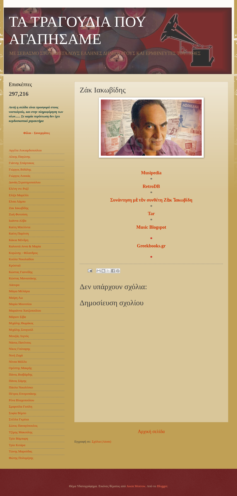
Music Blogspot (151, 227)
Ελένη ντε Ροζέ (19, 188)
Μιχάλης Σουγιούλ (21, 330)
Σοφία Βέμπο (17, 413)
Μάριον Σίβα (17, 317)
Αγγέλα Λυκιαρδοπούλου (25, 150)
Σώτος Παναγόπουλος (23, 425)
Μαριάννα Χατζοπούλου (25, 310)
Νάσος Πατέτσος (20, 342)
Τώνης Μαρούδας (20, 451)
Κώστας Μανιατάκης (22, 278)
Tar (151, 213)
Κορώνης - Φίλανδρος (23, 253)
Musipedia (151, 172)
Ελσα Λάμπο (17, 201)
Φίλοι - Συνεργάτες (36, 133)
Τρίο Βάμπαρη (18, 438)
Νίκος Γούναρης (19, 349)
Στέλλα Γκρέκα (19, 419)
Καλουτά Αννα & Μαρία (25, 246)
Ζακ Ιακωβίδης (18, 208)
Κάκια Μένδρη (18, 240)
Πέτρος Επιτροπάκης (22, 393)
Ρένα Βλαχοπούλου (21, 400)
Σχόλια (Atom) (101, 441)
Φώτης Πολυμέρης (21, 458)
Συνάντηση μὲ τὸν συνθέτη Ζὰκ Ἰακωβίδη (151, 200)
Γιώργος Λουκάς (19, 176)
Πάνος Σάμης (17, 381)
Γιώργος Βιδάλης (20, 169)
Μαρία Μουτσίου (20, 304)
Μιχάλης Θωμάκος (21, 323)
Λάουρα (14, 285)
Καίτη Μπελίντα (19, 227)
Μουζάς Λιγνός (19, 336)
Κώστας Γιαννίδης (21, 272)
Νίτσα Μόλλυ (18, 361)
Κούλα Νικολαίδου (21, 259)
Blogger (162, 486)
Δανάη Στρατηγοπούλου (25, 182)
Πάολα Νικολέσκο (21, 387)
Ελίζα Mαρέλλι (18, 195)
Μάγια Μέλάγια (19, 291)
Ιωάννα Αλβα (17, 220)
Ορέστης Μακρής (20, 368)
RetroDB (151, 186)
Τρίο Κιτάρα (17, 445)
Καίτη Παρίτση (19, 233)
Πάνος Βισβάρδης (20, 374)
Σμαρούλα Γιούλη (20, 406)
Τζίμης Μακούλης (21, 432)
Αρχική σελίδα (151, 431)
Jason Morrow (136, 486)
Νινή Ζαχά (16, 355)
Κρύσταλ (15, 265)
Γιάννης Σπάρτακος (21, 163)
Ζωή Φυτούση (18, 214)
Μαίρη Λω (16, 298)
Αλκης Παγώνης (19, 156)
